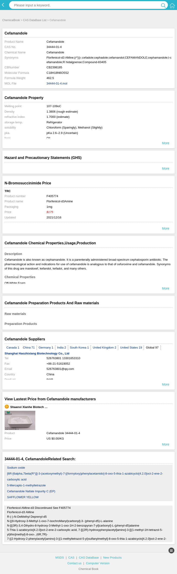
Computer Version (98, 563)
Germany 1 (45, 347)
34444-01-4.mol (56, 83)
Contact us (74, 563)
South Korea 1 (79, 347)
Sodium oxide (16, 467)
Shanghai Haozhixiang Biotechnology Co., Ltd (37, 353)
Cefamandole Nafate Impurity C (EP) (31, 491)
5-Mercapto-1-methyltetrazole (26, 485)
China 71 (29, 347)
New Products (112, 557)
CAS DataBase (89, 557)
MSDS (59, 557)
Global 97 (152, 347)
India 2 (61, 347)
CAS (71, 557)
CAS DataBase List (34, 20)
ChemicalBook (11, 20)
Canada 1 (12, 347)
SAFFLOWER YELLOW (22, 497)
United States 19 (131, 347)
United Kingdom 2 (104, 347)
